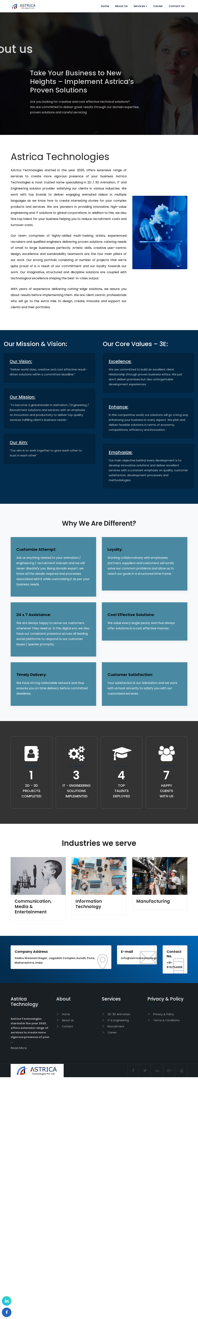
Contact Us (177, 6)
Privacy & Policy (163, 1014)
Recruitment (116, 1026)
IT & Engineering (118, 1020)
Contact (67, 1026)
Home (105, 6)
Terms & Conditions (166, 1020)
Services (140, 6)
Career (158, 6)
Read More (19, 1048)
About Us (121, 6)
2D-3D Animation (119, 1014)
